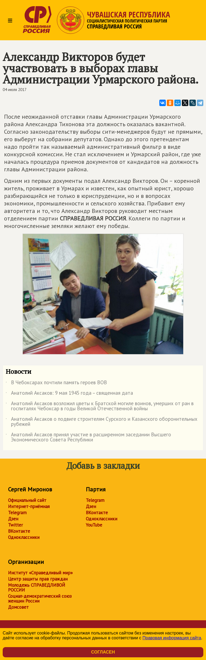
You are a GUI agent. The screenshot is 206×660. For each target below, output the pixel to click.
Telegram (17, 512)
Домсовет (18, 607)
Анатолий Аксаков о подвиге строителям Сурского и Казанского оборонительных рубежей (101, 421)
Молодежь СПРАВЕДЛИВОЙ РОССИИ (36, 587)
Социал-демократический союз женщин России (40, 598)
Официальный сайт (27, 500)
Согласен (103, 652)
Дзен (13, 518)
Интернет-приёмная (29, 506)
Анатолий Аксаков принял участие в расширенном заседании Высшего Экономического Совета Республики (88, 437)
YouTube (94, 525)
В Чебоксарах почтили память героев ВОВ (56, 383)
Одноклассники (23, 537)
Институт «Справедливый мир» (40, 572)
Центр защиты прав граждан (38, 578)
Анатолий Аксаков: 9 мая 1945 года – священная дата (69, 393)
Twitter (15, 525)
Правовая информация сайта (171, 638)
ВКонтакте (19, 531)
